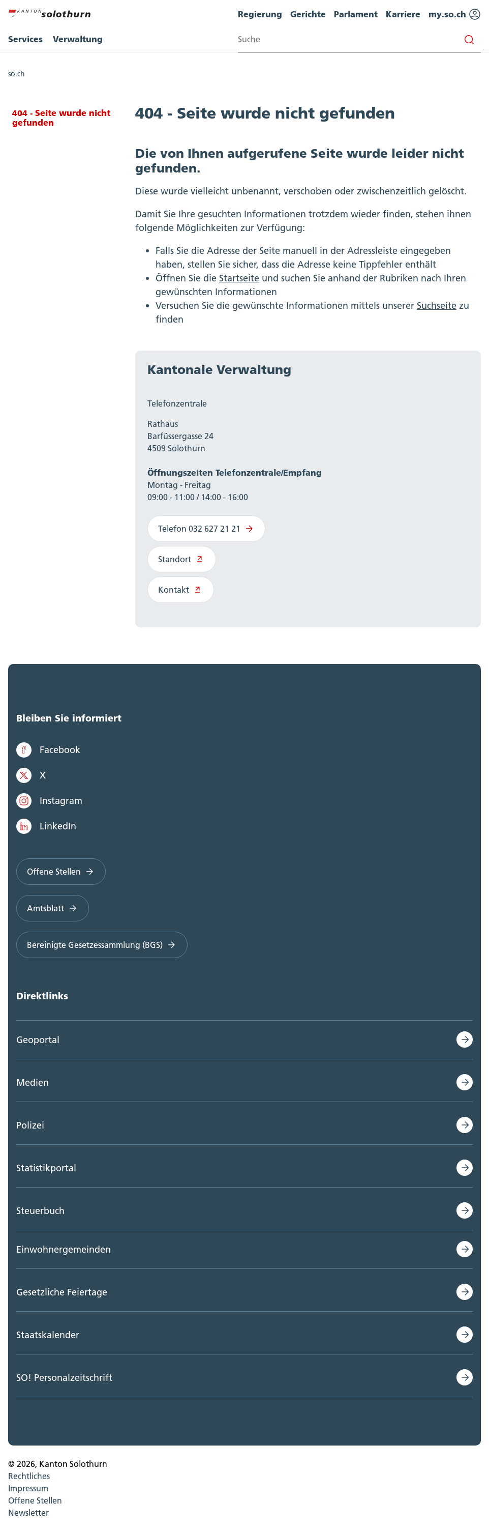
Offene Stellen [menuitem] (35, 1500)
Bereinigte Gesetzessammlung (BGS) (102, 944)
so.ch (16, 73)
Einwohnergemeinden (63, 1249)
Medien (32, 1082)
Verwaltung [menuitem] (78, 39)
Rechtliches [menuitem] (29, 1476)
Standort (181, 559)
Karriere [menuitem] (403, 14)
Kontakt (180, 589)
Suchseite (436, 305)
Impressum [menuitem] (28, 1488)
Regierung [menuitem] (260, 14)
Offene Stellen (61, 871)
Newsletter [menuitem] (28, 1513)
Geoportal (37, 1040)
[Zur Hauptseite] (49, 12)
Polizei (30, 1125)
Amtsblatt (52, 908)
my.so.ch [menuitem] (455, 14)
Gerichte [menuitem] (308, 14)
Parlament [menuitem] (356, 14)
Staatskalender (47, 1335)
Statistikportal (46, 1168)
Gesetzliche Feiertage (61, 1292)
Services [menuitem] (25, 39)
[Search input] (359, 39)
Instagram (49, 800)
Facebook (48, 750)
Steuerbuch (40, 1211)
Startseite (239, 278)
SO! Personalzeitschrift (64, 1377)
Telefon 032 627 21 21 (206, 528)
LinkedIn (46, 826)
